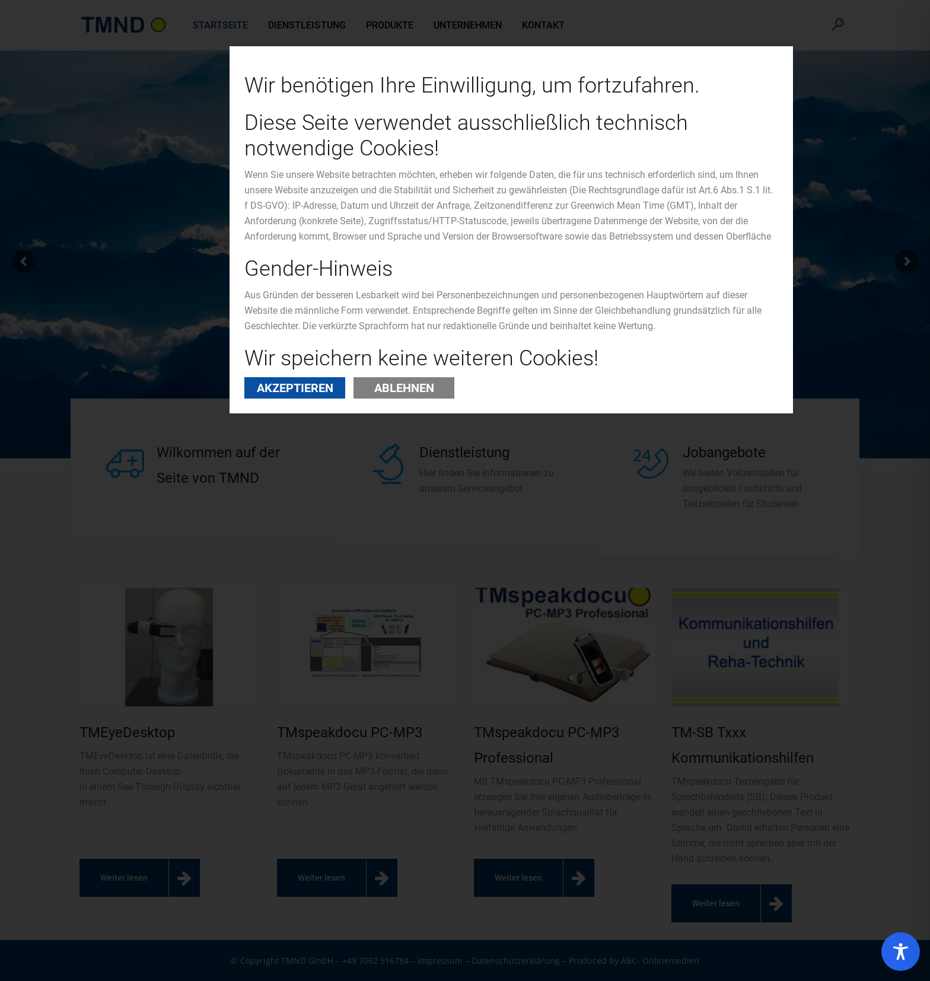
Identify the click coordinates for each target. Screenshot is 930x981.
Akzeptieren (295, 388)
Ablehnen (404, 388)
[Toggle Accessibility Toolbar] (900, 951)
